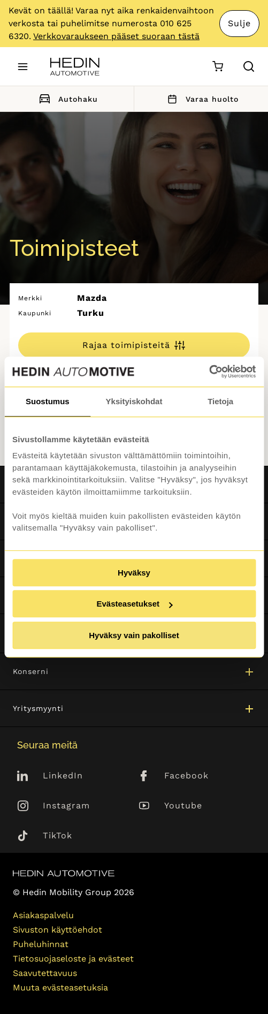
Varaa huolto (201, 99)
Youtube (183, 805)
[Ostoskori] (217, 66)
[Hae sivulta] (249, 66)
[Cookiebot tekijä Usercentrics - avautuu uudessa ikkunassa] (209, 372)
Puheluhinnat (40, 944)
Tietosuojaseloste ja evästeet (73, 959)
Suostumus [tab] (48, 401)
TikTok (57, 835)
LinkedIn (63, 775)
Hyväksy (134, 572)
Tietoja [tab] (220, 401)
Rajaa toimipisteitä (126, 345)
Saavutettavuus (45, 973)
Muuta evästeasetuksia (60, 987)
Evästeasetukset (134, 603)
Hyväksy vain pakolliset (134, 635)
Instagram (66, 805)
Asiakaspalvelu (43, 915)
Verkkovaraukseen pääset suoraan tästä (116, 36)
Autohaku (66, 99)
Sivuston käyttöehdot (57, 930)
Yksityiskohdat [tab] (134, 401)
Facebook (186, 775)
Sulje (239, 23)
